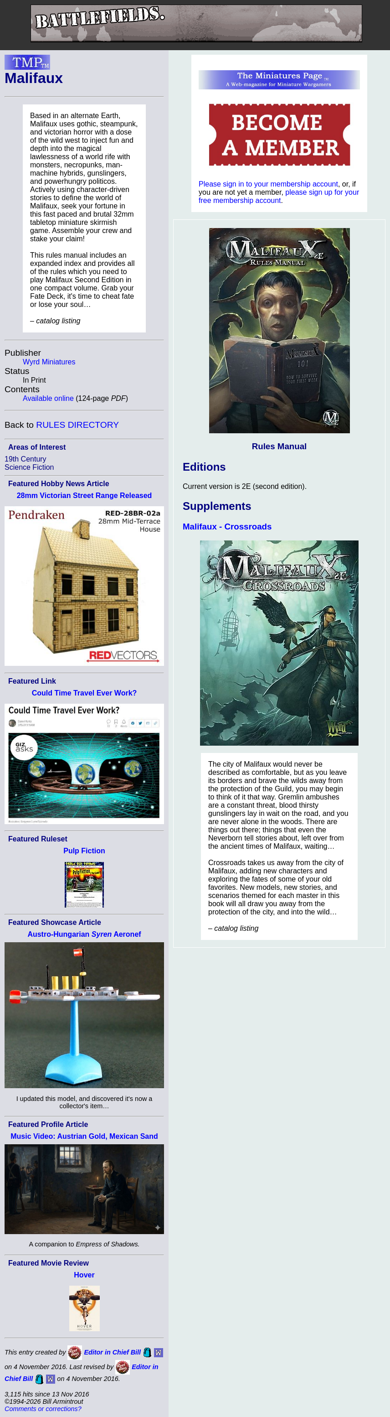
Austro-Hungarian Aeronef (84, 934)
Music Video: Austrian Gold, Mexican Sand (84, 1136)
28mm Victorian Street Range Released (84, 495)
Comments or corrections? (43, 1408)
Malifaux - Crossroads (227, 526)
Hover (84, 1275)
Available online (48, 398)
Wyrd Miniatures (49, 362)
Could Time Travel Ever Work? (84, 693)
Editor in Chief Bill (112, 1352)
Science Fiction (29, 467)
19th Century (25, 459)
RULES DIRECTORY (77, 425)
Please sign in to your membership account (268, 184)
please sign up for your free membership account (279, 196)
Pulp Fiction (84, 851)
